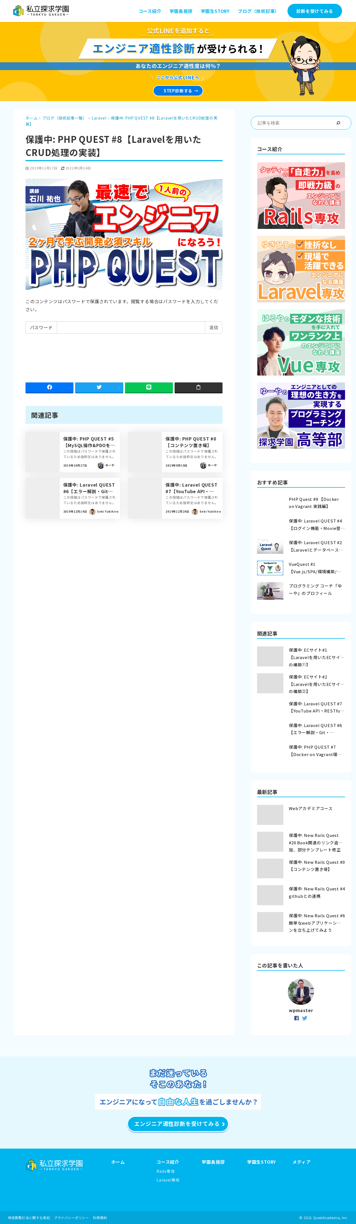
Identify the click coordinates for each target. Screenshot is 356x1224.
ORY (271, 1161)
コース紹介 (167, 1161)
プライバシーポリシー (71, 1217)
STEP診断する (178, 86)
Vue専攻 (164, 1188)
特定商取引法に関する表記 (29, 1217)
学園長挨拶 (213, 1161)
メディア (301, 1161)
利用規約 (100, 1217)
